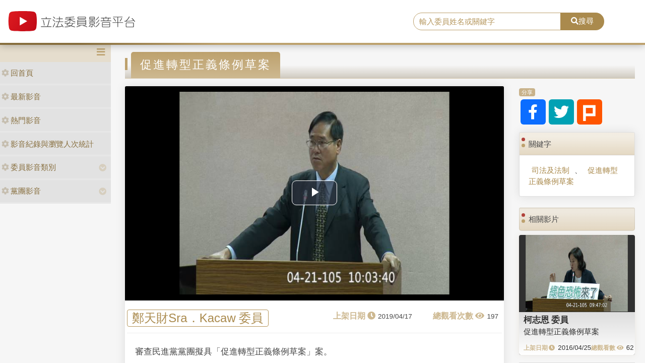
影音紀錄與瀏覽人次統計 (48, 144)
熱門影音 (21, 120)
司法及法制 (550, 170)
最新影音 (21, 96)
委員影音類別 (29, 167)
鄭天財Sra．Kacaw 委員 (197, 318)
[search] (487, 22)
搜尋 (582, 21)
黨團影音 (21, 191)
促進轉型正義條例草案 (573, 175)
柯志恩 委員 (546, 319)
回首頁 (17, 73)
